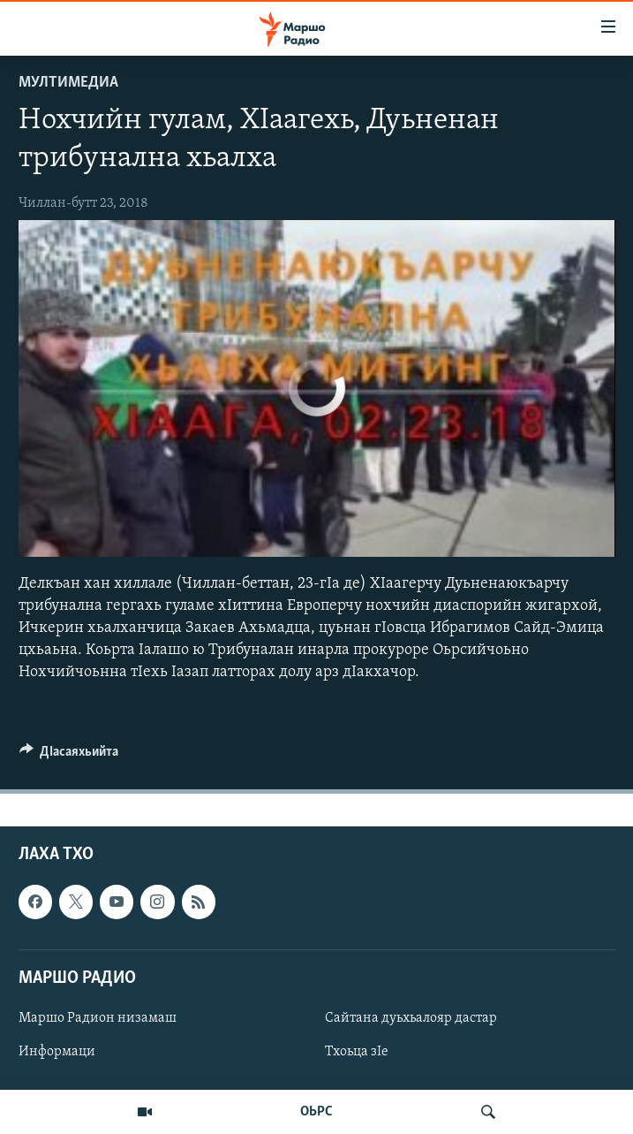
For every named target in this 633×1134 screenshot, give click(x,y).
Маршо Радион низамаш (98, 1017)
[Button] (69, 755)
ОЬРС (316, 1112)
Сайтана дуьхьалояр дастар (411, 1017)
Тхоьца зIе (356, 1052)
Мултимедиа (68, 82)
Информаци (57, 1052)
